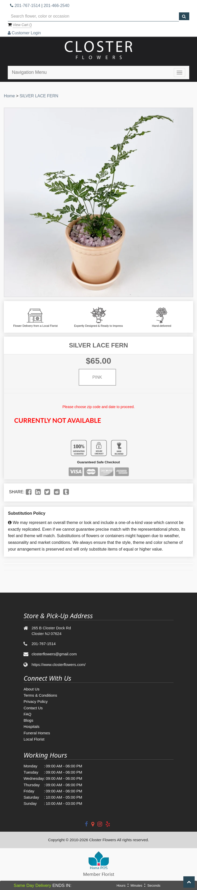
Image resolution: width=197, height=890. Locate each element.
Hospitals (31, 726)
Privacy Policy (35, 701)
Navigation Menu (29, 72)
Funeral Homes (36, 733)
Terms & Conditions (40, 695)
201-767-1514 (27, 5)
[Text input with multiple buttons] (93, 16)
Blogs (28, 720)
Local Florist (33, 739)
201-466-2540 (56, 5)
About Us (31, 689)
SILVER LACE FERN (39, 96)
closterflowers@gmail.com (54, 654)
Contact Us (33, 708)
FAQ (27, 714)
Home (9, 96)
